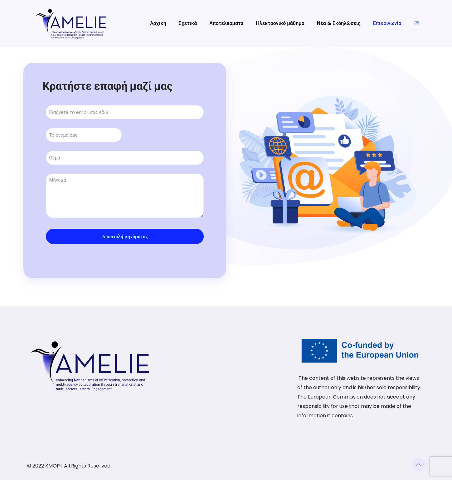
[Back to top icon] (418, 465)
